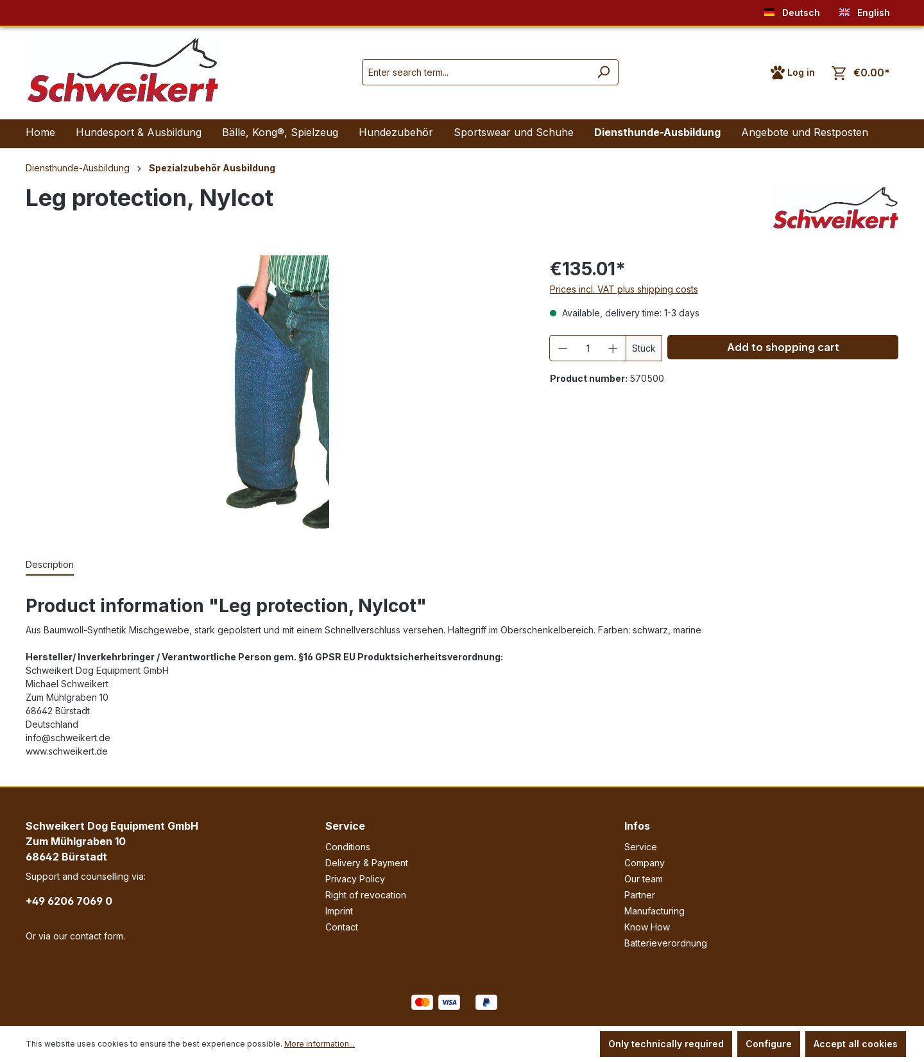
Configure (769, 1043)
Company (644, 862)
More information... (319, 1044)
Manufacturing (654, 910)
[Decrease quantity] (562, 348)
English (864, 10)
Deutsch (792, 10)
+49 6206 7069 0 (69, 901)
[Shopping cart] (860, 73)
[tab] (50, 565)
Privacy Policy (355, 878)
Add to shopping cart (783, 347)
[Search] (603, 72)
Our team (643, 878)
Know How (647, 926)
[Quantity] (588, 348)
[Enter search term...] (475, 72)
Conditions (347, 846)
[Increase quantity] (613, 348)
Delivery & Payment (366, 862)
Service (345, 825)
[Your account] (792, 72)
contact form (96, 935)
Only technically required (666, 1043)
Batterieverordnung (665, 943)
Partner (639, 894)
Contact (341, 926)
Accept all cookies (856, 1043)
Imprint (339, 910)
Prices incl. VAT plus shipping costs (624, 289)
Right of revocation (365, 894)
